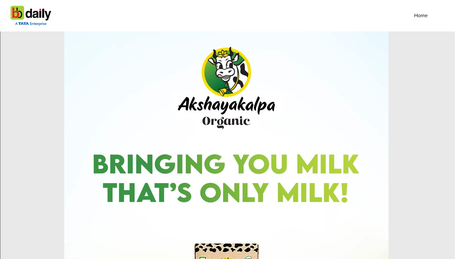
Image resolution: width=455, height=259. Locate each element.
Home (421, 15)
